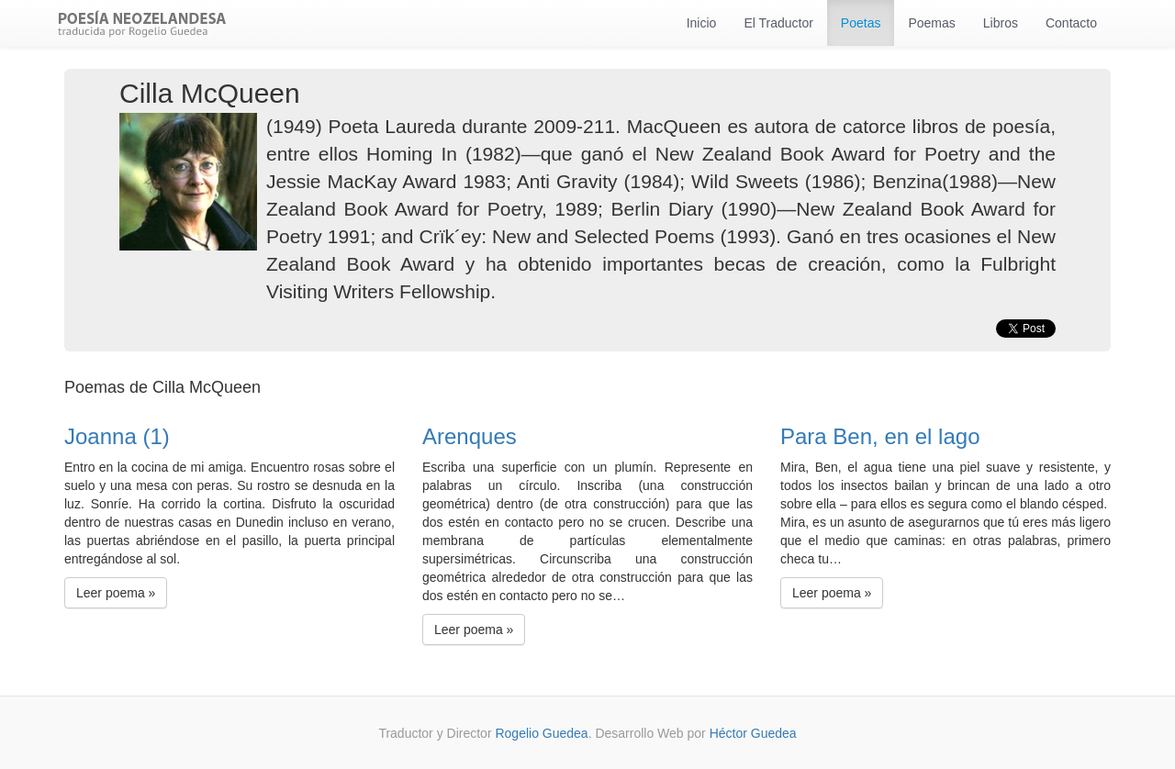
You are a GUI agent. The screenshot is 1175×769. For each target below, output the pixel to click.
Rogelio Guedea (541, 733)
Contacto (1071, 23)
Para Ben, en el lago (880, 436)
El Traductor (778, 23)
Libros (1000, 23)
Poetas (861, 23)
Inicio (702, 23)
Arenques (469, 436)
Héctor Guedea (753, 733)
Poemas (931, 23)
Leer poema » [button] (115, 592)
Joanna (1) (117, 436)
